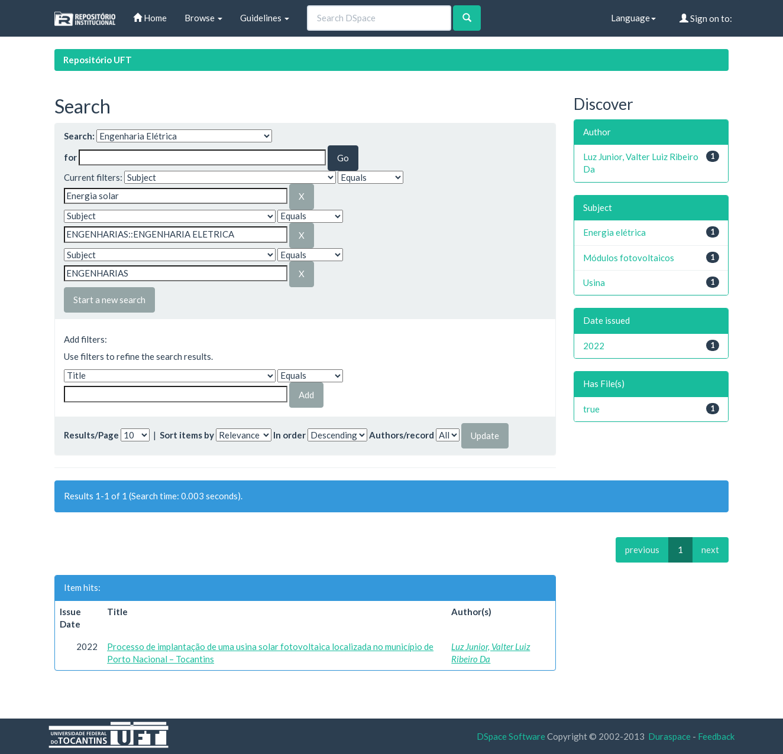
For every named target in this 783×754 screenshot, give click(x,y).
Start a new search (109, 299)
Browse (203, 17)
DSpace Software (511, 736)
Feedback (716, 736)
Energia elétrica (614, 232)
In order (289, 435)
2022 (593, 345)
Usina (594, 282)
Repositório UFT (97, 59)
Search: (79, 136)
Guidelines (264, 17)
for (70, 157)
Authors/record (401, 435)
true (591, 409)
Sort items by (187, 435)
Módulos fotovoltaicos (628, 257)
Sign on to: (706, 18)
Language (633, 17)
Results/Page (91, 435)
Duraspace (669, 736)
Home (150, 17)
